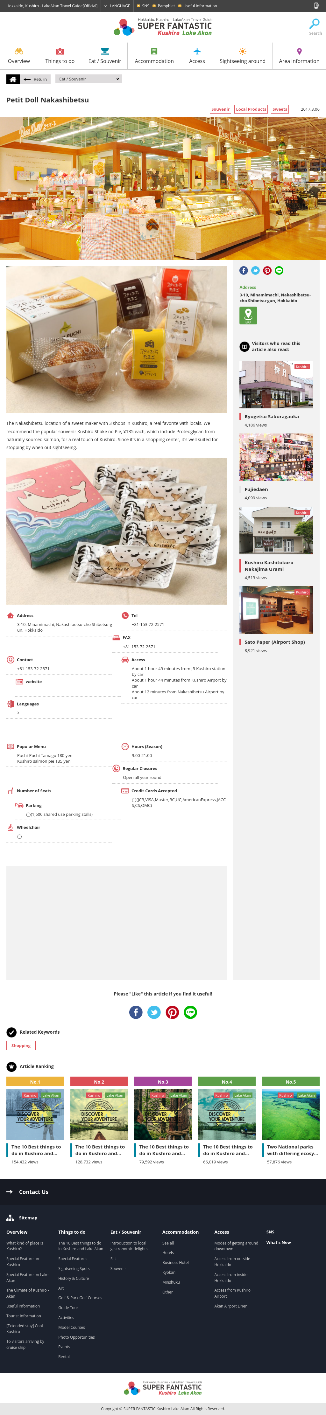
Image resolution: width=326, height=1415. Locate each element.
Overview (19, 56)
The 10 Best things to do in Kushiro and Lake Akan (80, 1246)
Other (167, 1292)
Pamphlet (166, 6)
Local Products (251, 109)
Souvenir (220, 109)
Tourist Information (23, 1316)
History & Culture (73, 1278)
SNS (145, 6)
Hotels (168, 1252)
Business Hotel (175, 1262)
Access (197, 56)
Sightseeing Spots (73, 1268)
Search (314, 27)
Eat (113, 1258)
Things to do (60, 56)
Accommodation (154, 56)
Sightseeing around (243, 56)
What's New (278, 1242)
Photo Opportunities (76, 1337)
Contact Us (33, 1192)
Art (61, 1288)
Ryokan (168, 1272)
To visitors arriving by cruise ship (25, 1344)
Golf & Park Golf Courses (80, 1298)
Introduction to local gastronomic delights (129, 1246)
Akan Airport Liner (230, 1306)
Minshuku (171, 1282)
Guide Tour (68, 1307)
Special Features (72, 1258)
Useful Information (200, 6)
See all (168, 1243)
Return (35, 79)
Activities (66, 1317)
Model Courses (71, 1327)
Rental (63, 1356)
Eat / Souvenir (105, 56)
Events (64, 1346)
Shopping (21, 1045)
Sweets (280, 109)
